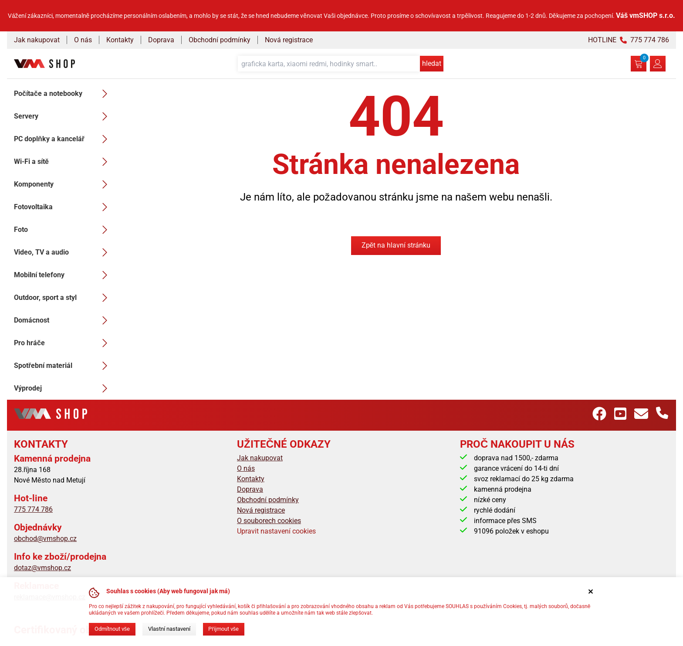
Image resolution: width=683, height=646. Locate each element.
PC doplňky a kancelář (63, 139)
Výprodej (63, 388)
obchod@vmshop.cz (45, 538)
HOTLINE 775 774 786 (628, 40)
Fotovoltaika (63, 207)
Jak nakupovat (37, 40)
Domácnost (63, 320)
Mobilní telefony (63, 275)
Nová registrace (289, 40)
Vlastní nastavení (169, 629)
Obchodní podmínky (219, 40)
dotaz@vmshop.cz (42, 568)
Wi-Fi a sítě (63, 162)
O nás (83, 40)
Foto (63, 230)
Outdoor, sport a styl (63, 298)
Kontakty (120, 40)
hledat (431, 63)
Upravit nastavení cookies (276, 531)
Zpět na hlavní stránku (396, 245)
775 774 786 (33, 509)
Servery (63, 116)
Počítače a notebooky (63, 94)
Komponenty (63, 184)
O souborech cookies (269, 521)
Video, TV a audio (63, 252)
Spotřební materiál (63, 366)
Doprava (161, 40)
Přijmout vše (223, 629)
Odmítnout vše (112, 629)
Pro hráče (63, 343)
